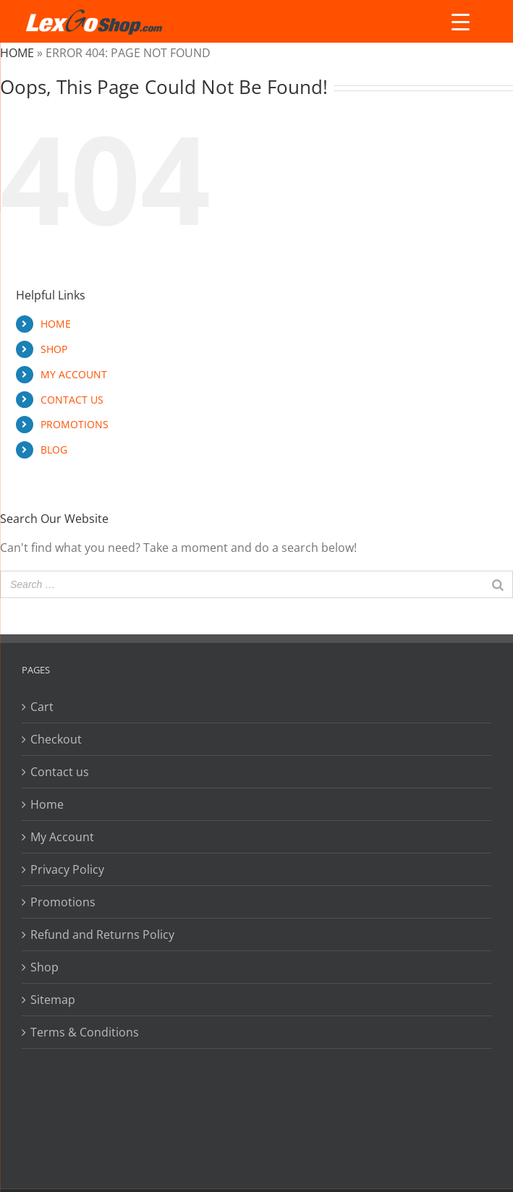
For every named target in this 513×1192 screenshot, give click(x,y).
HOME (56, 324)
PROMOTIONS (75, 424)
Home (17, 53)
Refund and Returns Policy (102, 934)
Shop (44, 967)
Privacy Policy (67, 869)
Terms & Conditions (84, 1032)
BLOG (54, 449)
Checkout (56, 739)
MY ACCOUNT (74, 374)
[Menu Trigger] (460, 21)
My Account (62, 837)
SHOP (54, 349)
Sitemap (52, 1000)
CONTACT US (72, 399)
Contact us (59, 772)
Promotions (63, 902)
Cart (42, 707)
